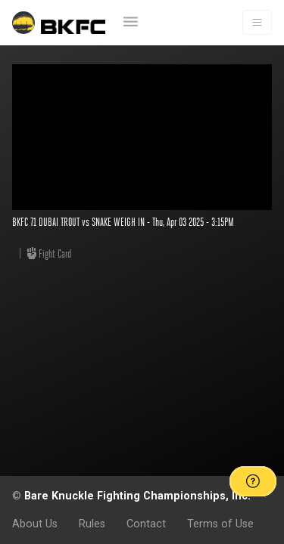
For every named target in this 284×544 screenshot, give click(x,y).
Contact (146, 524)
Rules (92, 524)
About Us (35, 524)
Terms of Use (220, 524)
